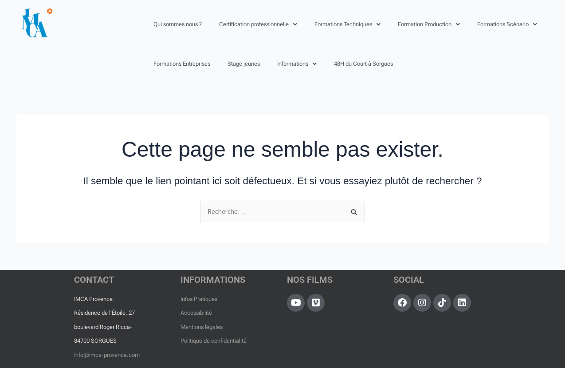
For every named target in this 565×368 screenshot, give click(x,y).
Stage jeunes (244, 63)
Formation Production (429, 24)
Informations (297, 63)
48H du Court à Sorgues (363, 63)
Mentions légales (201, 327)
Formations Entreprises (181, 63)
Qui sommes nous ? (177, 24)
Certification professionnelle (258, 24)
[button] (258, 24)
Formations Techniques (347, 24)
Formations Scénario (507, 24)
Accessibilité (196, 312)
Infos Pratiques (198, 299)
